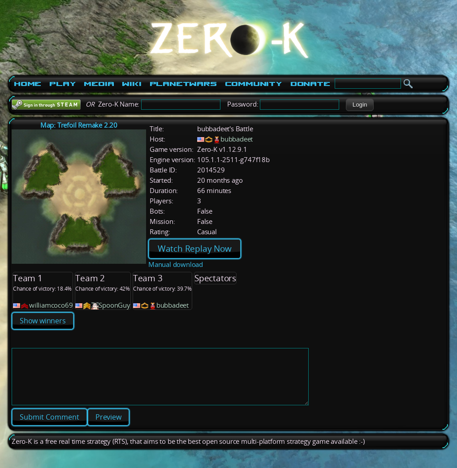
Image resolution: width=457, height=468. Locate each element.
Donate (310, 83)
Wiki (131, 83)
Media (99, 83)
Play (62, 83)
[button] (359, 105)
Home (27, 83)
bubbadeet (236, 139)
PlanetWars (183, 83)
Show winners (43, 321)
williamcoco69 (51, 305)
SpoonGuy (114, 305)
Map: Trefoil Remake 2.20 (78, 125)
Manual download (175, 264)
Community (253, 83)
